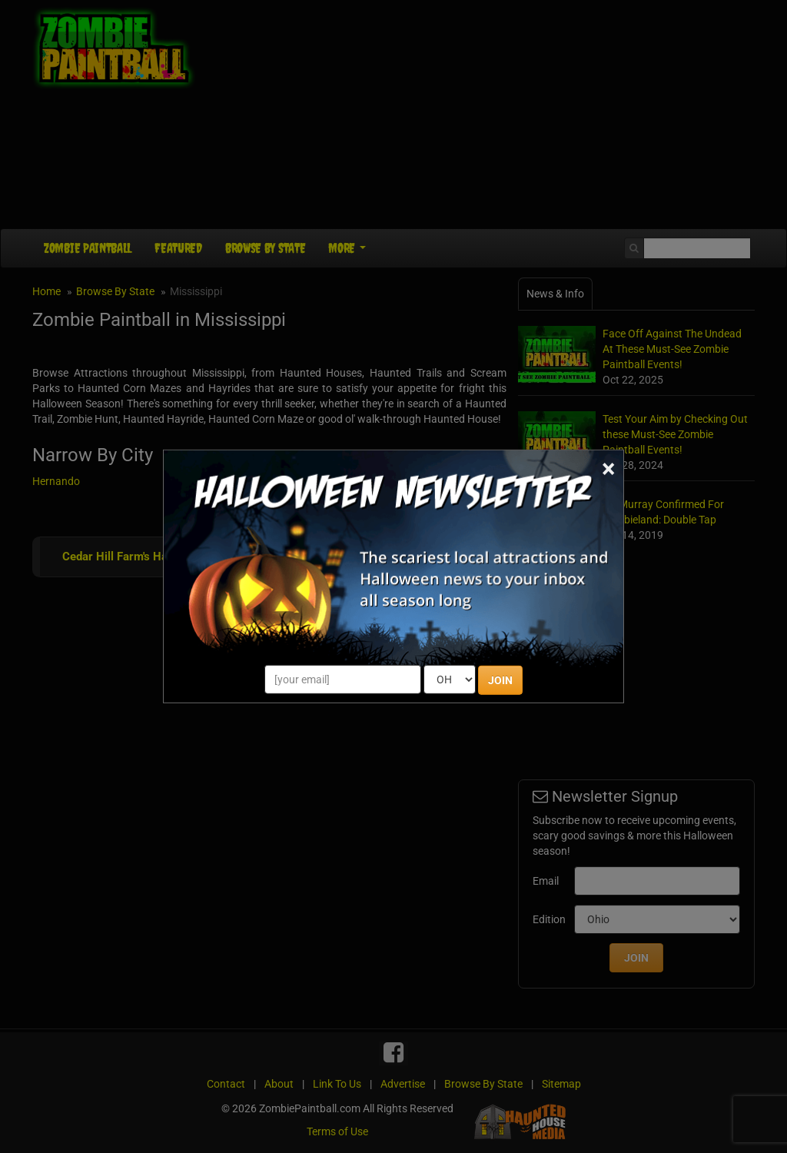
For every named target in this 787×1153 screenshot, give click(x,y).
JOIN (500, 680)
